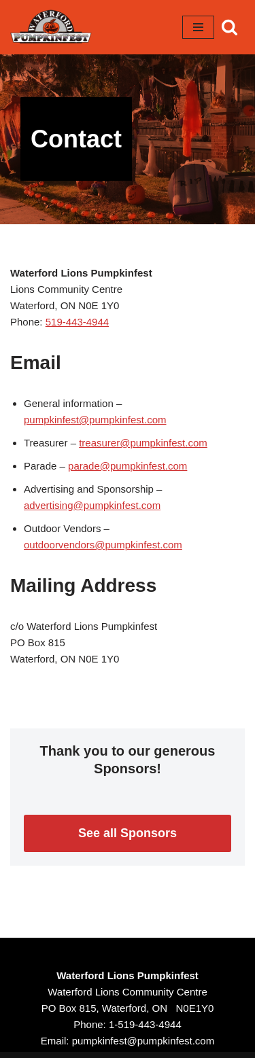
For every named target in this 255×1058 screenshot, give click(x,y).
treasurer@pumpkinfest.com (143, 442)
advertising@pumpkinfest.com (92, 505)
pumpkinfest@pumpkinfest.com (95, 419)
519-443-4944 (77, 322)
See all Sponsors (127, 833)
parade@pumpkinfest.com (127, 466)
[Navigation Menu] (198, 27)
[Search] (229, 26)
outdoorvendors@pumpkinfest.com (103, 544)
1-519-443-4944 (145, 1024)
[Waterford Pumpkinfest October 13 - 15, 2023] (51, 27)
